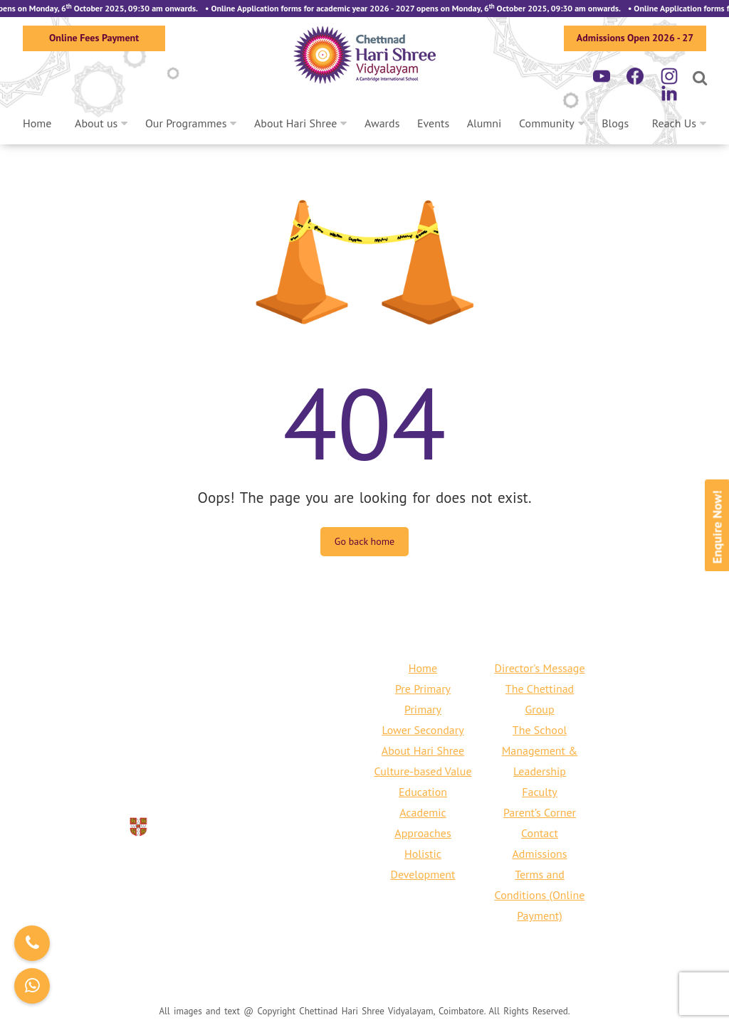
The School (540, 730)
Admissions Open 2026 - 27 (635, 37)
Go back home (364, 541)
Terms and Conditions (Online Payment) (540, 895)
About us (96, 123)
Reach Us (674, 123)
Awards (382, 123)
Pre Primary (423, 688)
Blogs (615, 123)
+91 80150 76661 (146, 750)
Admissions (539, 853)
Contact (539, 833)
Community (547, 123)
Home (37, 123)
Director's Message (539, 668)
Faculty (539, 792)
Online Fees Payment (94, 37)
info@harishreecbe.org (209, 771)
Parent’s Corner (539, 812)
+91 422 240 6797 (251, 750)
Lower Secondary (422, 730)
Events (433, 123)
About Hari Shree (295, 123)
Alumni (484, 123)
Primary (422, 709)
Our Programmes (186, 123)
